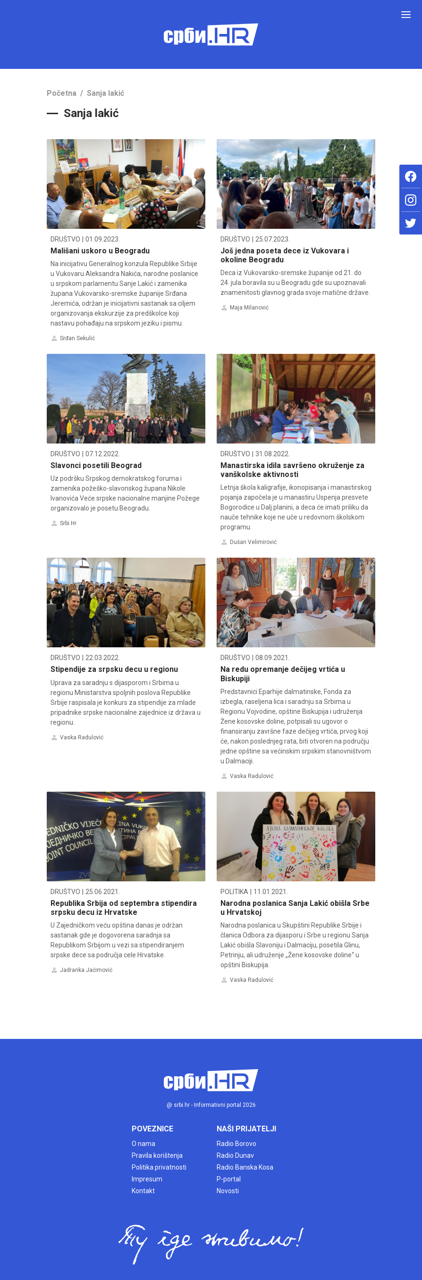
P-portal (229, 1179)
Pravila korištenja (157, 1155)
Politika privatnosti (159, 1167)
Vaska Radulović (81, 737)
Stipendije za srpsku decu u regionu (114, 669)
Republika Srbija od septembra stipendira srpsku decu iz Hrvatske (124, 908)
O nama (143, 1143)
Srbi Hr (68, 523)
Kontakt (143, 1191)
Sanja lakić (105, 93)
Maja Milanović (249, 307)
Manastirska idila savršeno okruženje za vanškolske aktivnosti (292, 470)
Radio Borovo (236, 1143)
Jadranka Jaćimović (86, 970)
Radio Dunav (235, 1155)
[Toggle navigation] (406, 14)
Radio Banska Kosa (245, 1167)
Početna (61, 93)
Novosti (228, 1191)
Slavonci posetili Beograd (96, 465)
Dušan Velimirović (253, 542)
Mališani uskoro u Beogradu (100, 250)
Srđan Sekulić (77, 338)
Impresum (147, 1179)
